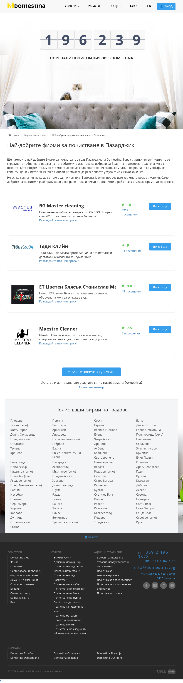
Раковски (100, 485)
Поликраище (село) (149, 434)
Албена (99, 448)
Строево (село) (146, 518)
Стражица (17, 444)
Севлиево (143, 444)
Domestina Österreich (67, 653)
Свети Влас (144, 504)
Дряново (100, 444)
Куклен (141, 476)
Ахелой (141, 490)
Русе (139, 522)
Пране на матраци (65, 615)
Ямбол (14, 527)
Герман (99, 425)
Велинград (59, 518)
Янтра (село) (103, 439)
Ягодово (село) (20, 481)
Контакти (16, 566)
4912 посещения (130, 212)
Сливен (57, 513)
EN (149, 6)
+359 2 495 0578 (153, 554)
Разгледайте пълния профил (59, 220)
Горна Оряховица (148, 430)
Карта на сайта (19, 597)
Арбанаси (59, 430)
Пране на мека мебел (67, 584)
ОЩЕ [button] (116, 6)
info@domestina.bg (154, 567)
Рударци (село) (104, 471)
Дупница (16, 518)
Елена (98, 434)
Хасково (58, 481)
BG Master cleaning (61, 206)
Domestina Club (19, 557)
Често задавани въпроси (25, 571)
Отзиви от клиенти (22, 584)
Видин (98, 499)
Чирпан (15, 508)
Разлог (99, 504)
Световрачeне (104, 458)
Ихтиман (142, 462)
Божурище (17, 462)
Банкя (140, 421)
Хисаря (57, 508)
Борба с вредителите (67, 602)
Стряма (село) (20, 522)
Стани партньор (91, 387)
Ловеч (56, 499)
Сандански (143, 513)
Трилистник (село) (65, 522)
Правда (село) (20, 439)
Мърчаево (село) (64, 471)
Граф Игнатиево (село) (26, 485)
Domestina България (110, 657)
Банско (57, 504)
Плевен (15, 499)
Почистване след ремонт (69, 566)
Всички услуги (62, 557)
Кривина (142, 453)
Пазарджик (60, 462)
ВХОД (166, 6)
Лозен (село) (19, 425)
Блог (13, 602)
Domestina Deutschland (24, 657)
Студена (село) (62, 476)
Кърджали (143, 481)
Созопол (142, 494)
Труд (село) (102, 522)
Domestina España (21, 653)
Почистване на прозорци (69, 588)
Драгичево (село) (148, 467)
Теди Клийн (53, 246)
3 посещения (131, 333)
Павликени (144, 439)
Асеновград (60, 467)
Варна (56, 448)
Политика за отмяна (109, 593)
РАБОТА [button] (95, 6)
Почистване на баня (66, 593)
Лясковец (59, 434)
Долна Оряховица (22, 434)
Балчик (15, 490)
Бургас (98, 490)
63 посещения (132, 251)
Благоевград (103, 513)
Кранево (16, 453)
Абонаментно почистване (70, 633)
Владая (99, 467)
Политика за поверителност (114, 580)
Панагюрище (103, 462)
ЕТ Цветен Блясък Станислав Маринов (85, 287)
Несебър (16, 494)
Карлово (16, 513)
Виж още (160, 206)
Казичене (101, 453)
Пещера (99, 518)
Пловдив (16, 421)
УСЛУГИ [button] (72, 6)
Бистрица (59, 425)
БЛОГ (134, 6)
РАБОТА (91, 537)
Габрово (58, 444)
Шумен (57, 490)
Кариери (15, 588)
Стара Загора (103, 481)
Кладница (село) (21, 471)
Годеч (140, 471)
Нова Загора (145, 508)
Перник (57, 421)
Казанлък (100, 508)
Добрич (141, 485)
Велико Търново (105, 430)
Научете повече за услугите (91, 371)
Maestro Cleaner (58, 329)
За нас (14, 562)
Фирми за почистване (24, 575)
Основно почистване (67, 571)
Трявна (15, 448)
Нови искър (18, 467)
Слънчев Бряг (103, 494)
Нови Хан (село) (21, 476)
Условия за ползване (110, 557)
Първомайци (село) (66, 439)
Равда (56, 494)
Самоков (100, 476)
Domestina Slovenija (109, 653)
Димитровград (62, 485)
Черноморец (19, 504)
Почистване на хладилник (70, 629)
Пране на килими (64, 624)
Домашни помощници (24, 580)
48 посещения (132, 291)
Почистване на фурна (67, 597)
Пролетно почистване (67, 620)
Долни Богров (146, 425)
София (98, 421)
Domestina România (66, 657)
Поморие (142, 499)
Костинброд (18, 430)
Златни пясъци (146, 448)
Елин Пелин (144, 458)
